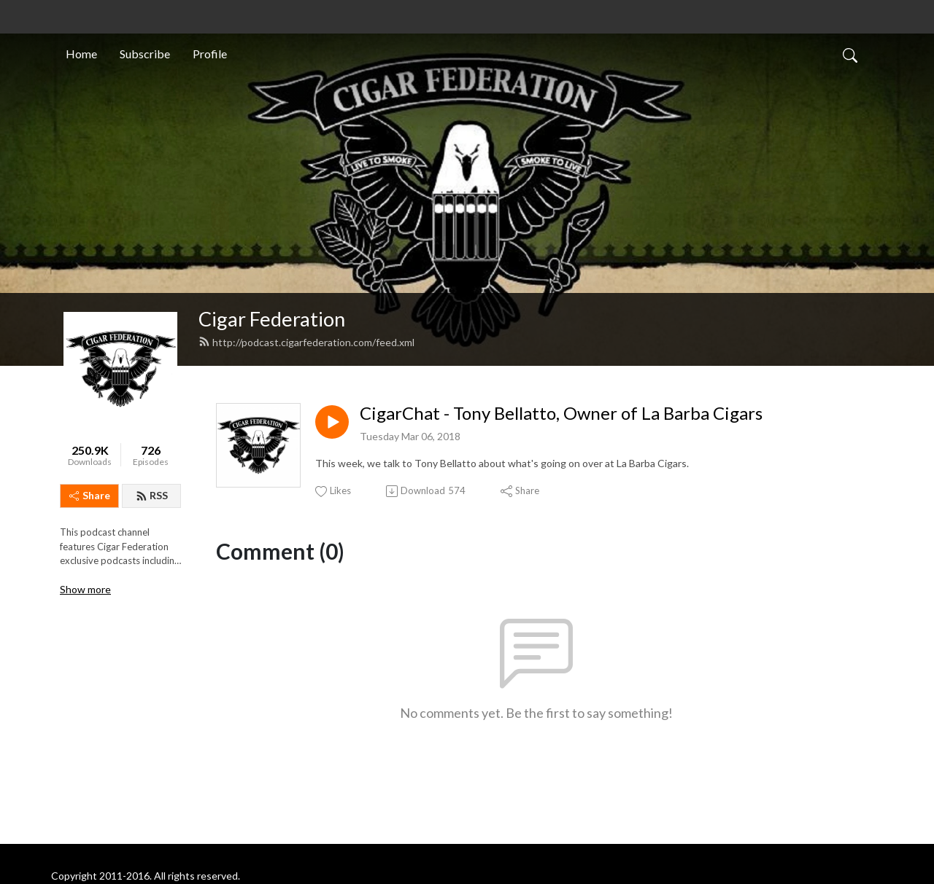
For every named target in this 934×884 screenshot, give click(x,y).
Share (89, 495)
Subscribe (145, 53)
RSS (152, 495)
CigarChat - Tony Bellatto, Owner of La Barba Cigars (561, 413)
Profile (210, 53)
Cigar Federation (271, 319)
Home (81, 53)
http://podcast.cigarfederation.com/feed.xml (306, 342)
